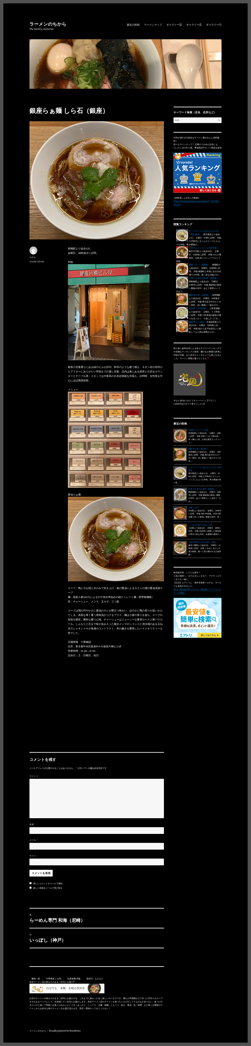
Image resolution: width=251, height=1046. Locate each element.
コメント (33, 776)
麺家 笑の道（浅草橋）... (200, 295)
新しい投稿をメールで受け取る (47, 888)
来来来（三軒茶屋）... (199, 308)
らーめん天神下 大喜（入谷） (201, 525)
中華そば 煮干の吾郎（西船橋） (202, 489)
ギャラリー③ (174, 24)
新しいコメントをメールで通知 (47, 883)
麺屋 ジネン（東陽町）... (200, 264)
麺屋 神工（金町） (197, 322)
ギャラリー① (214, 24)
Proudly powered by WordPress (65, 1031)
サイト (32, 855)
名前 (32, 824)
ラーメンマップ (153, 24)
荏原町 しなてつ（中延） (199, 430)
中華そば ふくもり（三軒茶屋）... (204, 248)
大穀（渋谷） (194, 507)
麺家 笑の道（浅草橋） (198, 449)
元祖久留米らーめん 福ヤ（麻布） (203, 542)
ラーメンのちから (47, 24)
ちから (32, 257)
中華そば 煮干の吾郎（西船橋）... (204, 278)
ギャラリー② (194, 24)
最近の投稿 (133, 24)
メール (33, 840)
